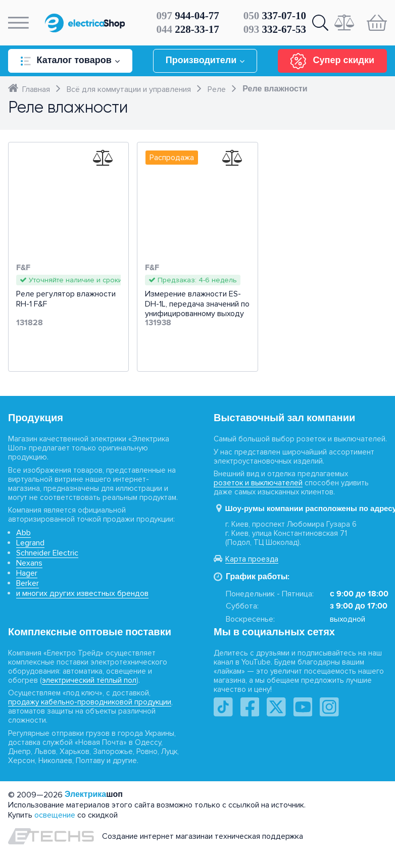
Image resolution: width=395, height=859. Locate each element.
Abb (23, 533)
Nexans (29, 563)
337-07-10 (274, 16)
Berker (27, 583)
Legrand (30, 543)
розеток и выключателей (258, 482)
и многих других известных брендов (82, 593)
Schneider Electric (47, 553)
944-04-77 (188, 16)
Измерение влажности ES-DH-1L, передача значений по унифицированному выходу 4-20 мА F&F (197, 308)
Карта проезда (251, 559)
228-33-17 (188, 29)
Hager (26, 573)
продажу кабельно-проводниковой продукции (89, 701)
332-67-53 (274, 29)
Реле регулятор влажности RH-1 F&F (66, 299)
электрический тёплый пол (89, 680)
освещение (54, 815)
